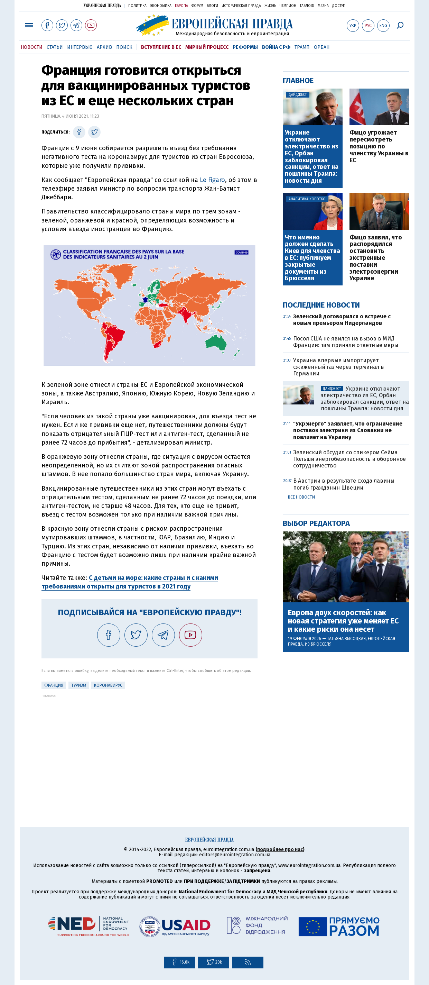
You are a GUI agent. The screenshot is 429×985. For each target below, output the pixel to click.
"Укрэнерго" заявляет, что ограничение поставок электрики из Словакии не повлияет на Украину (347, 430)
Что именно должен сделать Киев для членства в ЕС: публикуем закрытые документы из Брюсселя (312, 258)
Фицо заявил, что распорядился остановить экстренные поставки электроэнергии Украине (375, 258)
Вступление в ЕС (161, 47)
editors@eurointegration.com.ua (234, 855)
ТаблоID (307, 6)
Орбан (321, 47)
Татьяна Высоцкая (346, 638)
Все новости (301, 497)
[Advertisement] (149, 745)
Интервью (80, 47)
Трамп (302, 47)
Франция (53, 685)
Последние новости (321, 305)
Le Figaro (212, 180)
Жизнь (270, 6)
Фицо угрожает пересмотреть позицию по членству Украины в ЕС (379, 146)
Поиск (124, 47)
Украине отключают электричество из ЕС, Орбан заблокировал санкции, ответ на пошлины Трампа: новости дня (311, 156)
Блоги (212, 6)
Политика (137, 6)
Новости (32, 47)
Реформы (245, 47)
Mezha (323, 6)
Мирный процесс (207, 47)
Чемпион (288, 6)
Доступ (338, 6)
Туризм (78, 685)
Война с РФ (276, 47)
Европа (181, 6)
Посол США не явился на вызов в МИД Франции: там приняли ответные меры (345, 341)
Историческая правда (241, 6)
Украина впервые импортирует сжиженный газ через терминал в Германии (338, 367)
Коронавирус (108, 685)
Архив (104, 47)
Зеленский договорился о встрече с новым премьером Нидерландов (342, 319)
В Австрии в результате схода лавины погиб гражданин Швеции (343, 484)
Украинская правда (102, 5)
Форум (197, 6)
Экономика (160, 6)
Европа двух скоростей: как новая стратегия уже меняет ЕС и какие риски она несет (343, 621)
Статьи (55, 47)
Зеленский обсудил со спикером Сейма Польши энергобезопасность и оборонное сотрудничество (349, 459)
